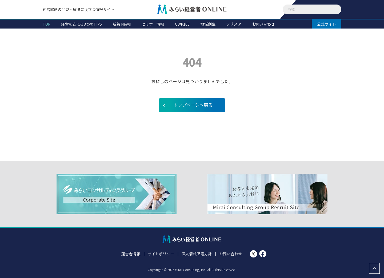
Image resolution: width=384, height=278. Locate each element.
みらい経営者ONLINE (192, 9)
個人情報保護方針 (197, 253)
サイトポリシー (161, 253)
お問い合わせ (230, 253)
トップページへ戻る (193, 105)
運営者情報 (130, 253)
